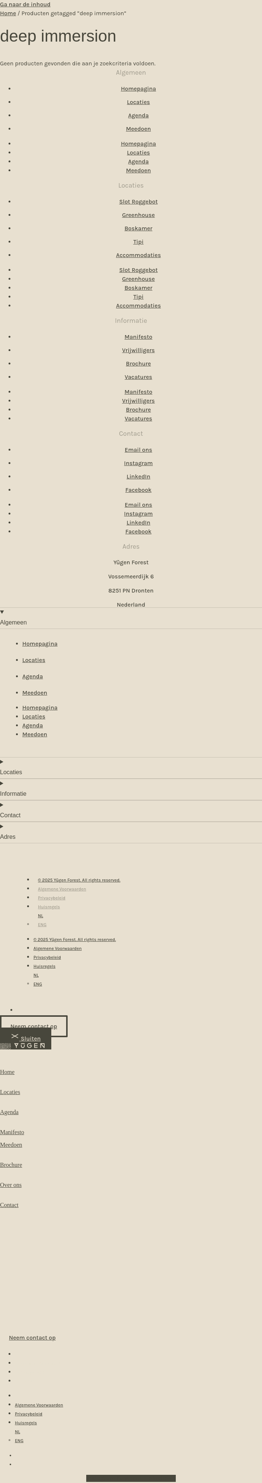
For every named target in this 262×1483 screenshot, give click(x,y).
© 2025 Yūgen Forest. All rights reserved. (79, 880)
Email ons (138, 449)
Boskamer (138, 228)
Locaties (138, 102)
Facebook (138, 489)
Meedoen (138, 128)
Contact (9, 1205)
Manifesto (138, 336)
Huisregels (49, 906)
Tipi (138, 241)
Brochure (138, 363)
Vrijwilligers (138, 350)
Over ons (11, 1185)
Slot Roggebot (138, 201)
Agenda (138, 115)
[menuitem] (40, 915)
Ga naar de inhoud (25, 4)
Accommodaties (138, 255)
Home (8, 13)
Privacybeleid (51, 897)
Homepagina (138, 88)
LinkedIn (138, 476)
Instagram (138, 463)
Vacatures (138, 376)
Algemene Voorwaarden (62, 889)
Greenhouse (138, 214)
